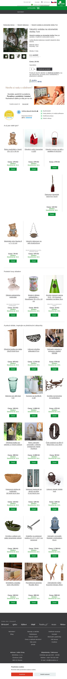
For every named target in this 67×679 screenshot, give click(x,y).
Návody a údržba (33, 631)
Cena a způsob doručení (33, 639)
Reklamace (33, 634)
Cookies (54, 642)
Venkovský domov (9, 25)
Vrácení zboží (33, 636)
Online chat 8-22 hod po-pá (42, 5)
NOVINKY (12, 631)
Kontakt (37, 2)
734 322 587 (27, 2)
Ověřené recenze (54, 631)
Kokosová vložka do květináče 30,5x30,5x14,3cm (13, 491)
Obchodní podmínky (54, 636)
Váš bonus (47, 2)
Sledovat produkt (44, 69)
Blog (12, 634)
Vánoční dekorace (23, 25)
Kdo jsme (33, 642)
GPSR (33, 644)
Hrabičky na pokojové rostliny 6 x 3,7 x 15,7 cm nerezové (34, 538)
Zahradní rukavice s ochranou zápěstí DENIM (54, 351)
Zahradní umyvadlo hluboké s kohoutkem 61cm (54, 538)
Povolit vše (22, 674)
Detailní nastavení (45, 674)
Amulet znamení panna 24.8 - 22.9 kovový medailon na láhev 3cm (54, 297)
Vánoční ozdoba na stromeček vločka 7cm (44, 25)
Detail (13, 169)
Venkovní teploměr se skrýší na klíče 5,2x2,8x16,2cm (34, 491)
